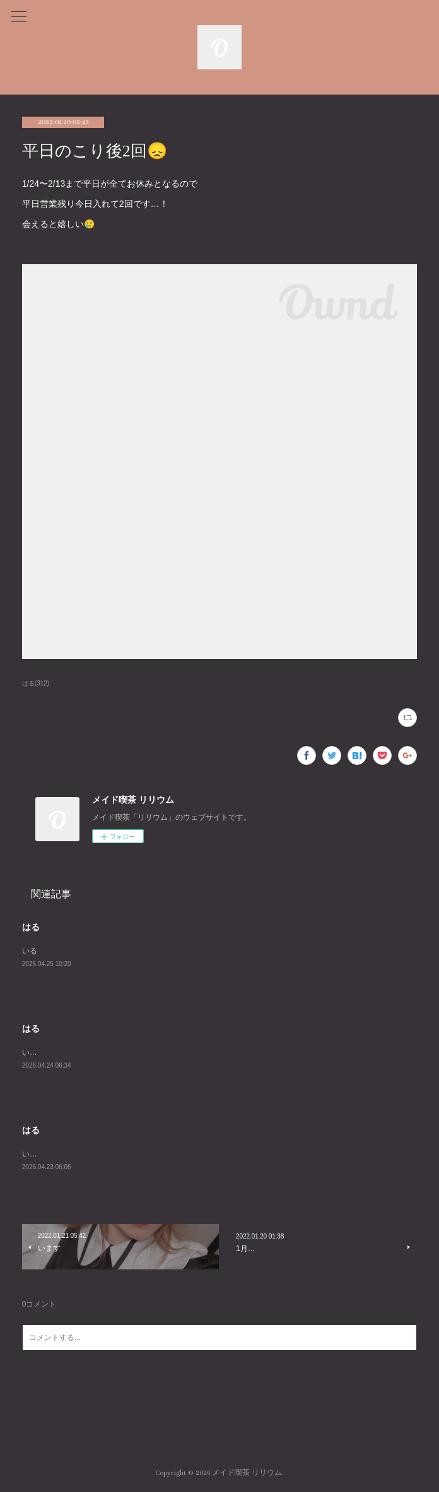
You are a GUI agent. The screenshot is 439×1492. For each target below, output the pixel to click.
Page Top (219, 1422)
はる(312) (35, 683)
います (33, 1052)
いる (29, 951)
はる (31, 927)
